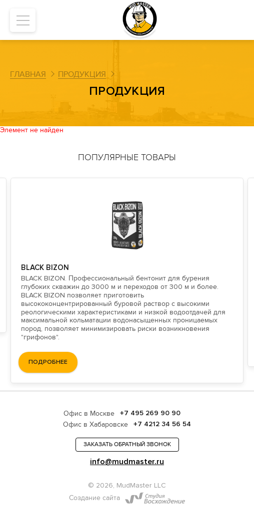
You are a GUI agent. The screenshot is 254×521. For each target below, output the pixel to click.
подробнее (48, 362)
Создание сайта (94, 498)
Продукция (82, 74)
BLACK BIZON (45, 267)
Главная (28, 74)
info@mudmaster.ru (127, 462)
